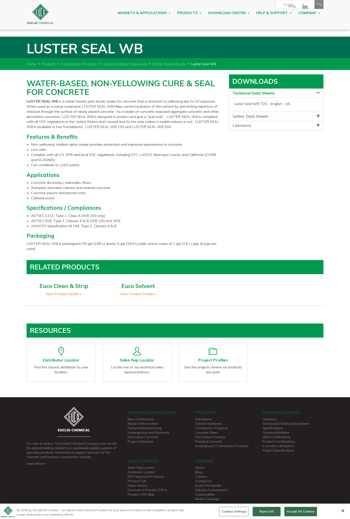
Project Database (140, 441)
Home (31, 64)
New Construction (141, 419)
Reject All (266, 513)
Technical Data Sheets (254, 93)
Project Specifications (278, 450)
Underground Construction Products (222, 446)
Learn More (36, 464)
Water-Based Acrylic (169, 64)
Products (189, 13)
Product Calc (137, 481)
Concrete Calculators (278, 446)
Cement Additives (208, 424)
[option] (64, 287)
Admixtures (203, 419)
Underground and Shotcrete (148, 433)
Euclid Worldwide (208, 485)
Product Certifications (279, 441)
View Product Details (64, 294)
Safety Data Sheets (250, 116)
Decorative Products (210, 437)
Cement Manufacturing (144, 428)
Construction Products (78, 64)
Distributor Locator (141, 472)
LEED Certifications (277, 437)
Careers (201, 477)
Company (309, 13)
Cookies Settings (234, 513)
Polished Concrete (208, 441)
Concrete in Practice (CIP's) (147, 490)
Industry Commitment (211, 490)
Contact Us (203, 481)
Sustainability (205, 494)
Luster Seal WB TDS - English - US (262, 103)
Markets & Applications (144, 13)
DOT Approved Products (146, 477)
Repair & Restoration (143, 424)
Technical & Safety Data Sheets (286, 424)
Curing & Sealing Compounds (124, 64)
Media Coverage (207, 499)
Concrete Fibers (206, 433)
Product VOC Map (141, 494)
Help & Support (274, 13)
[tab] (276, 93)
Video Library (137, 485)
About (199, 468)
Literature (242, 125)
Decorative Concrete (143, 437)
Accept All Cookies (301, 513)
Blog (292, 6)
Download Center (229, 13)
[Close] (343, 512)
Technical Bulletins (276, 433)
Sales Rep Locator (141, 468)
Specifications (273, 428)
